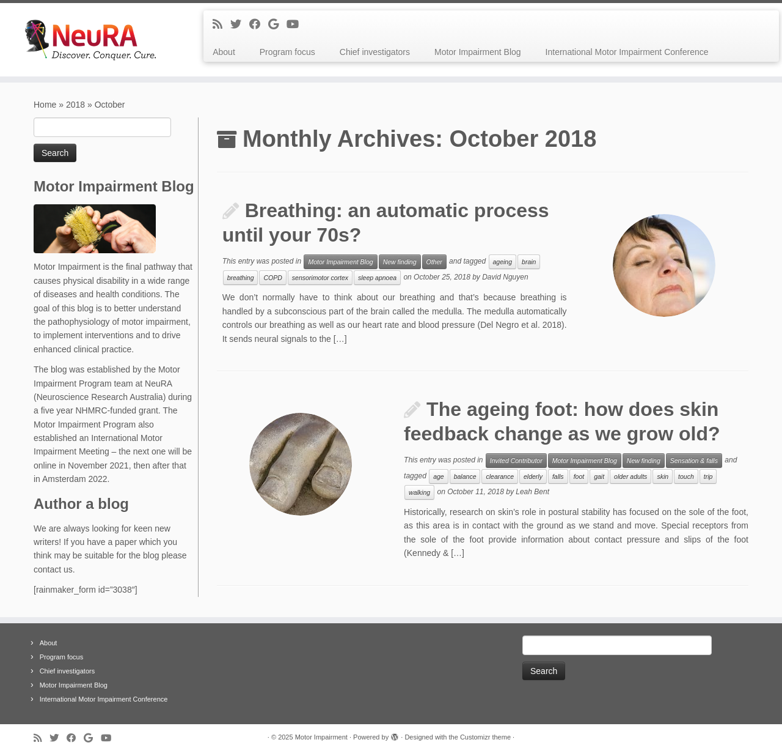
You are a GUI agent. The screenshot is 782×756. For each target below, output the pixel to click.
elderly (533, 476)
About (224, 52)
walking (419, 492)
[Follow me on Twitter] (239, 24)
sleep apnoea (377, 277)
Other (434, 261)
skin (662, 476)
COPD (272, 277)
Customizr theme (485, 737)
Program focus (287, 52)
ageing (503, 261)
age (438, 476)
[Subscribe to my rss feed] (221, 24)
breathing (240, 277)
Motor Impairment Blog (477, 52)
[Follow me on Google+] (277, 24)
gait (599, 476)
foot (579, 476)
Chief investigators (375, 52)
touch (686, 476)
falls (558, 476)
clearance (500, 476)
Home (45, 104)
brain (529, 261)
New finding (400, 261)
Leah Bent (532, 491)
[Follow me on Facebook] (258, 24)
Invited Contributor (516, 460)
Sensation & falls (694, 460)
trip (708, 476)
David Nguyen (505, 277)
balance (465, 476)
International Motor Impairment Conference (627, 52)
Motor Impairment (321, 737)
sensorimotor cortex (320, 277)
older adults (630, 476)
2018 (75, 104)
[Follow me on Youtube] (297, 24)
